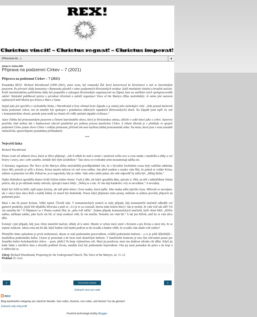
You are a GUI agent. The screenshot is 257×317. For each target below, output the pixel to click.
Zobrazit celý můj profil (14, 306)
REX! (8, 296)
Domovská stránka (87, 283)
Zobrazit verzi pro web (87, 289)
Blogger (102, 313)
